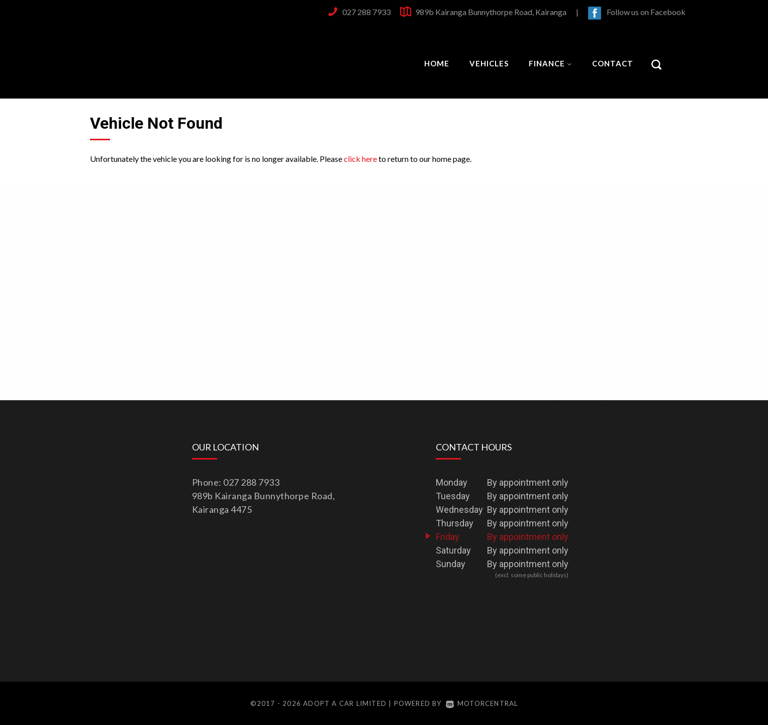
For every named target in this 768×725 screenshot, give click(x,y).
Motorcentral (482, 703)
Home (436, 63)
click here (360, 158)
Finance (550, 63)
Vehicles (489, 63)
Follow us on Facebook (646, 12)
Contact (612, 63)
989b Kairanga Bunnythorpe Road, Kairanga (490, 12)
